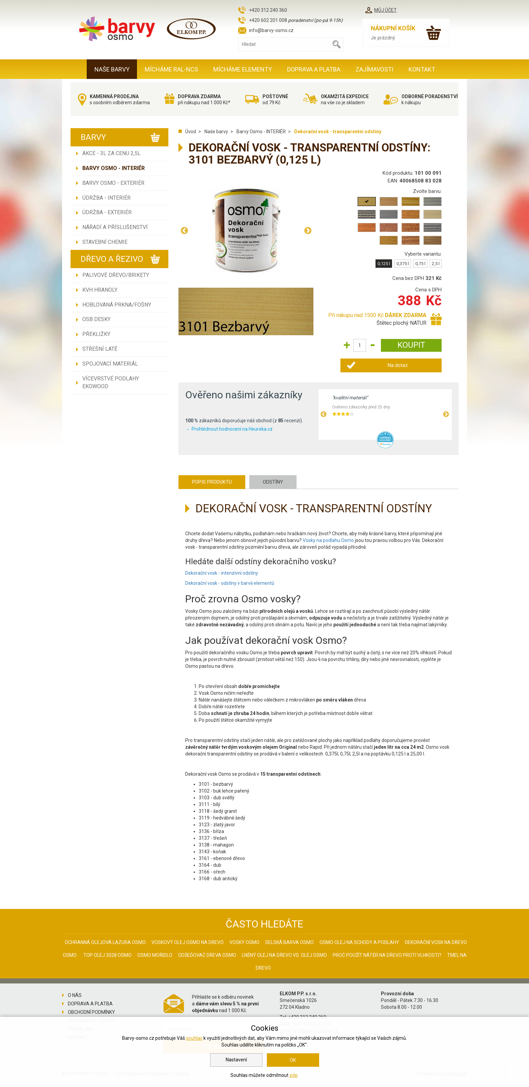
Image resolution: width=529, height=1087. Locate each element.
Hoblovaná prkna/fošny (116, 305)
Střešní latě (99, 349)
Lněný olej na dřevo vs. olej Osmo (284, 955)
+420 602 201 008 (268, 20)
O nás (75, 995)
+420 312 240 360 (268, 10)
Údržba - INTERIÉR (106, 198)
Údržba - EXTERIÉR (107, 212)
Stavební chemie (105, 242)
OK (293, 1060)
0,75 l (420, 263)
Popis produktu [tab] (212, 482)
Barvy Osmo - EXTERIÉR (113, 183)
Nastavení (236, 1059)
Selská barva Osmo (289, 942)
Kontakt (422, 69)
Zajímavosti (374, 69)
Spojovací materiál (110, 364)
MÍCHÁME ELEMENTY (242, 69)
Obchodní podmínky (91, 1012)
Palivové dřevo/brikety (115, 275)
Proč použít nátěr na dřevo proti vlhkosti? (387, 955)
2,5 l (436, 263)
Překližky (96, 334)
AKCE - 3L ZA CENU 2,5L (111, 153)
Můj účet (385, 10)
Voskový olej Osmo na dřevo (187, 942)
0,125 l (384, 263)
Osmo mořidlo (154, 955)
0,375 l (402, 263)
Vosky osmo (244, 942)
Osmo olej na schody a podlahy (359, 942)
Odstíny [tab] (273, 482)
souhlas (194, 1038)
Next (308, 230)
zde (293, 1075)
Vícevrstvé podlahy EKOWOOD (110, 382)
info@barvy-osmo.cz (271, 30)
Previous (184, 230)
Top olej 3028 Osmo (107, 955)
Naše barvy (112, 69)
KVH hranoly (99, 290)
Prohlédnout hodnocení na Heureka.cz (232, 429)
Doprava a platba (313, 69)
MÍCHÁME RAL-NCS (171, 69)
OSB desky (96, 319)
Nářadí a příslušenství (115, 227)
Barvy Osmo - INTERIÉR (113, 168)
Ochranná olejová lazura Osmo (105, 942)
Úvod (190, 131)
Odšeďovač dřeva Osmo (207, 955)
